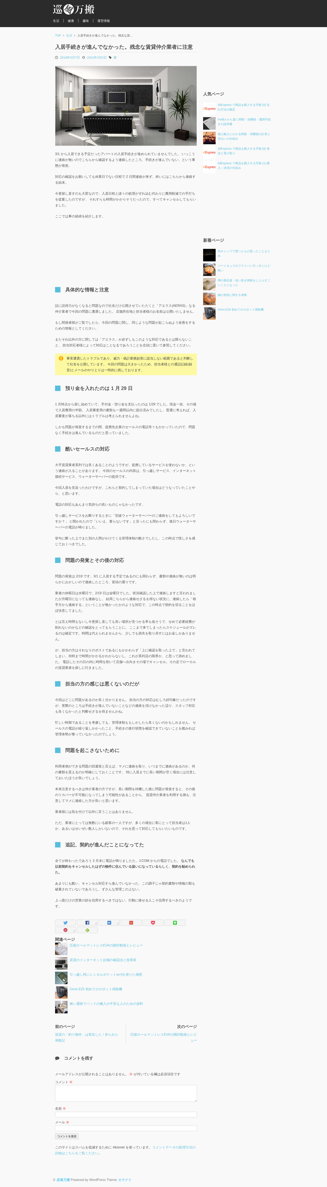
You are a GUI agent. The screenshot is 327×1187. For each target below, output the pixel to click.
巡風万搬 (63, 1180)
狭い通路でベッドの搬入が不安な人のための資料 (106, 1003)
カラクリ (124, 1180)
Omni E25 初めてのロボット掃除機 (96, 989)
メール (62, 1122)
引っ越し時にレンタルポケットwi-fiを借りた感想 (106, 974)
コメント (64, 1082)
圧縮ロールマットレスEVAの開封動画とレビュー (106, 945)
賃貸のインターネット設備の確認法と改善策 (103, 960)
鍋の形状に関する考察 (232, 295)
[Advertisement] (90, 250)
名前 (60, 1108)
